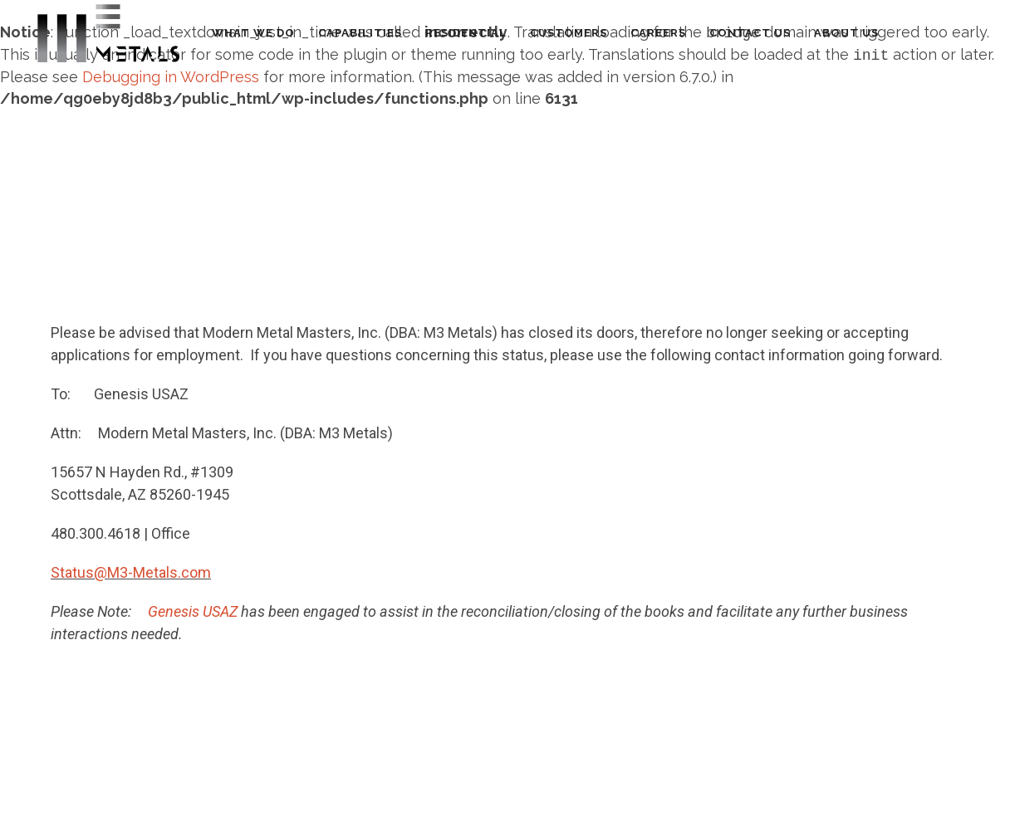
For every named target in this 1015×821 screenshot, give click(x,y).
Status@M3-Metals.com (131, 572)
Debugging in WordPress (170, 77)
